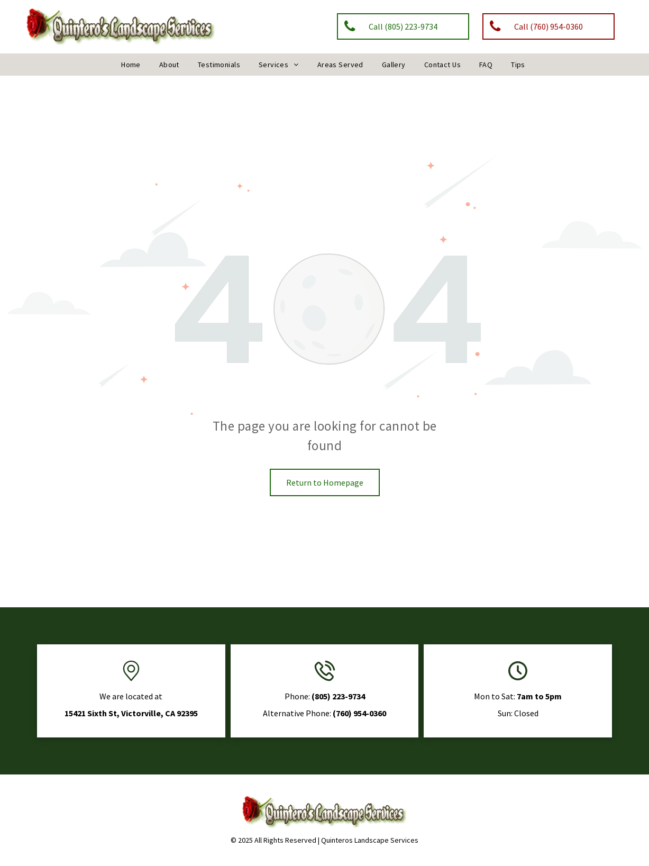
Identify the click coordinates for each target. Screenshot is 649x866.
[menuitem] (132, 64)
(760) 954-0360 (359, 713)
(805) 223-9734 (338, 696)
